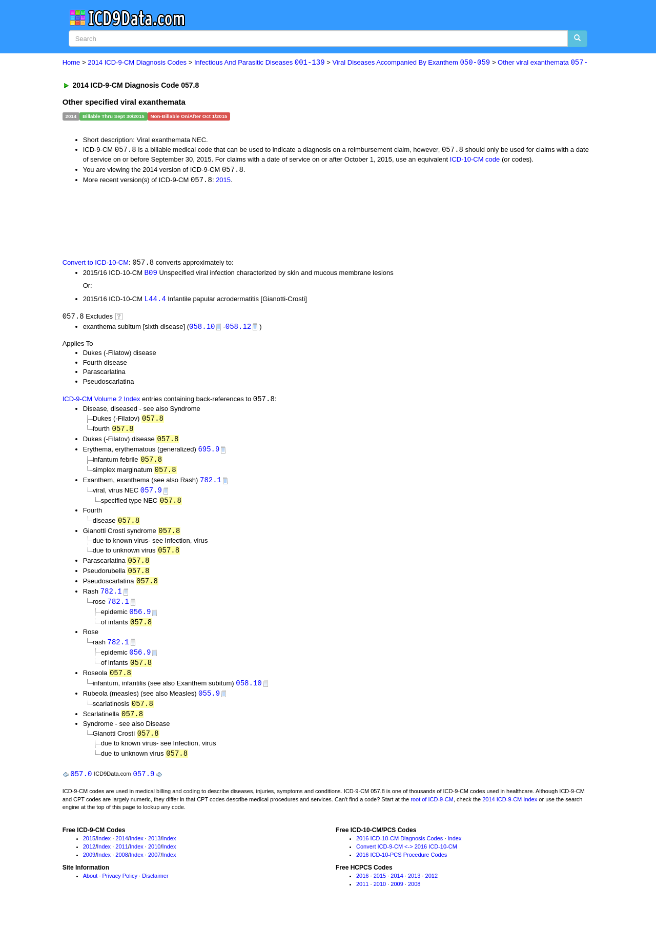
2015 (223, 181)
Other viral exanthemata (543, 63)
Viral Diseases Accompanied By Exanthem (411, 63)
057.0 (81, 785)
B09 (151, 274)
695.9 (208, 453)
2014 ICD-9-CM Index (509, 810)
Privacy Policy (119, 887)
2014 (121, 850)
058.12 (238, 328)
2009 (89, 866)
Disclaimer (155, 887)
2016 (362, 887)
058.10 (202, 328)
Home (71, 63)
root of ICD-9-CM (432, 810)
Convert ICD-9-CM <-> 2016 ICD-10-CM (406, 858)
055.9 (209, 703)
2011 (121, 858)
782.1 (210, 484)
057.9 (151, 495)
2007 (154, 866)
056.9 (140, 619)
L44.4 (155, 300)
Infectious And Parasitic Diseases (259, 63)
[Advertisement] (245, 222)
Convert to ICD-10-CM (96, 264)
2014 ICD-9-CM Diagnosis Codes (137, 63)
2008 (121, 866)
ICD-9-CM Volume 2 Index (101, 402)
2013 (154, 850)
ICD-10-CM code (475, 160)
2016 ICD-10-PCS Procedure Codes (401, 866)
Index (104, 850)
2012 (89, 858)
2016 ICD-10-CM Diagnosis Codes (399, 850)
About (90, 887)
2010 (154, 858)
